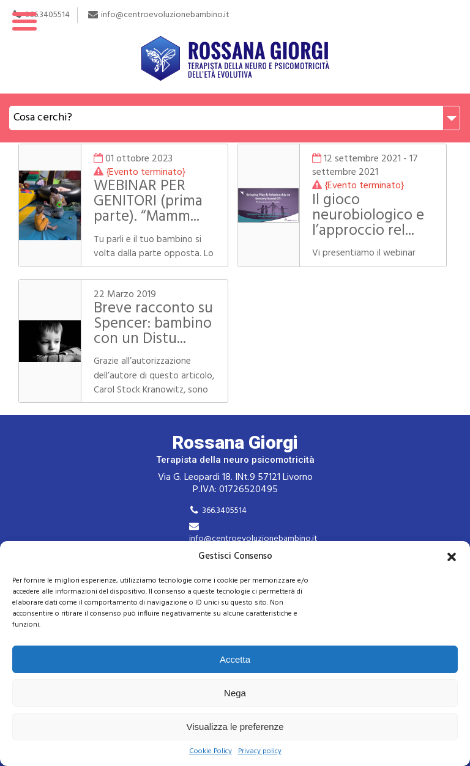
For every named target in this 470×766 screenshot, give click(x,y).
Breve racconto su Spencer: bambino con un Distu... (153, 324)
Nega (235, 693)
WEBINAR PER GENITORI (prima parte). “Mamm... (148, 201)
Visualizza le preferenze (235, 726)
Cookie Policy (210, 751)
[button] (452, 557)
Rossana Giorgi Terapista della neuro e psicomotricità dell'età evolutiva (235, 47)
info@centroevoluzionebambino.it (253, 539)
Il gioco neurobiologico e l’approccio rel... (368, 215)
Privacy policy (260, 751)
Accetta (235, 659)
